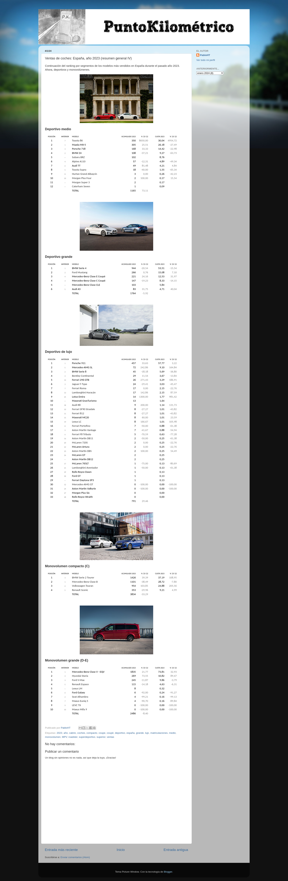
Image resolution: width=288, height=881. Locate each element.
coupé (110, 733)
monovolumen (53, 737)
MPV (64, 737)
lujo (147, 733)
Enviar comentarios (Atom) (75, 857)
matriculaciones (159, 733)
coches (81, 733)
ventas (110, 737)
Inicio (121, 850)
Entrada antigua (176, 850)
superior (101, 737)
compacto (92, 733)
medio (172, 733)
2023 (59, 733)
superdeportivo (87, 737)
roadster (73, 737)
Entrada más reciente (61, 850)
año (66, 733)
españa (131, 733)
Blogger (168, 871)
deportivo (120, 733)
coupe (102, 733)
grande (140, 733)
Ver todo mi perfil (205, 60)
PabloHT (205, 55)
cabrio (72, 733)
